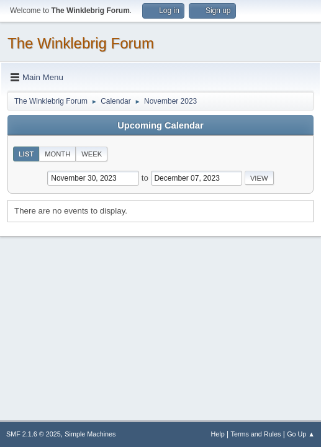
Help (218, 434)
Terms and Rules (256, 434)
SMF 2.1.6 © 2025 (33, 434)
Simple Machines (90, 434)
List (26, 154)
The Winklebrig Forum (80, 43)
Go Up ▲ (301, 434)
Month (57, 154)
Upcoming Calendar (160, 125)
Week (91, 154)
